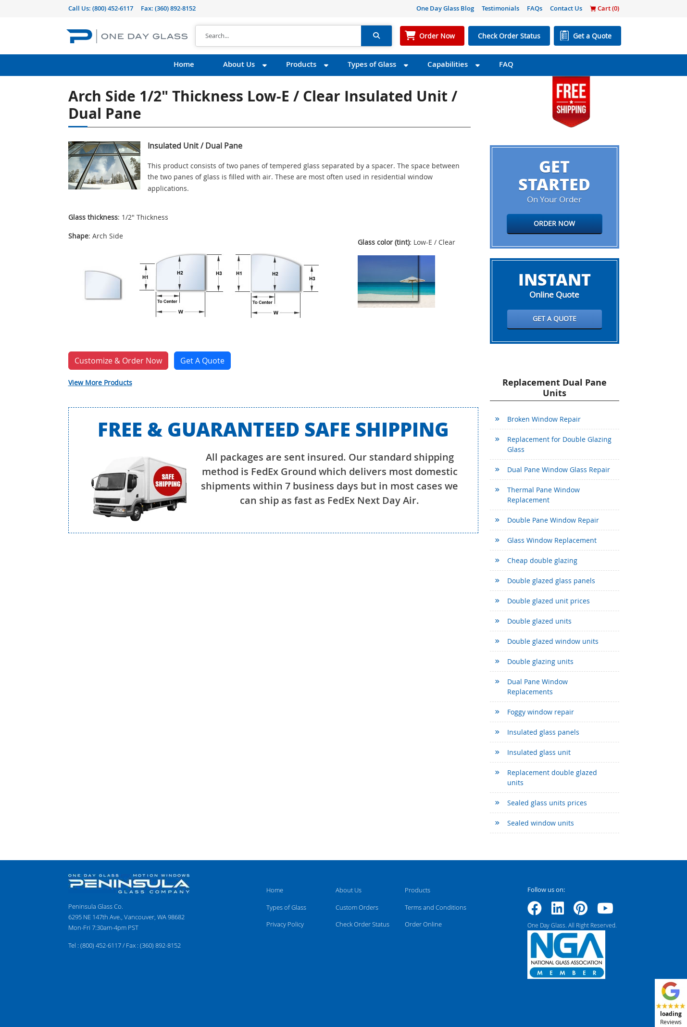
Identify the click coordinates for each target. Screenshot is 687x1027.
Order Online (423, 924)
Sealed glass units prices (547, 802)
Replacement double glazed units (552, 777)
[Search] (278, 36)
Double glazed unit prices (548, 600)
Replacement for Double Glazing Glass (559, 444)
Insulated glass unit (539, 752)
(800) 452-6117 (112, 8)
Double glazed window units (553, 641)
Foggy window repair (540, 711)
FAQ (506, 64)
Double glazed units (539, 621)
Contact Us (566, 8)
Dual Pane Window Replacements (537, 686)
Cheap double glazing (542, 560)
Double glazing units (540, 661)
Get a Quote (592, 35)
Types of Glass (372, 64)
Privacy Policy (285, 924)
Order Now (437, 35)
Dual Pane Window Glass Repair (558, 469)
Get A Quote (202, 360)
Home (184, 64)
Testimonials (500, 8)
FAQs (534, 8)
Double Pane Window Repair (553, 520)
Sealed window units (540, 822)
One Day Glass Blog (445, 8)
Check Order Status (509, 35)
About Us (239, 64)
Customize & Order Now (118, 360)
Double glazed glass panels (551, 580)
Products (301, 64)
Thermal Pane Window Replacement (543, 494)
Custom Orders (357, 907)
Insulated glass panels (543, 732)
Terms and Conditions (435, 907)
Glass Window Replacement (552, 540)
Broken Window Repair (544, 419)
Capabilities (447, 64)
